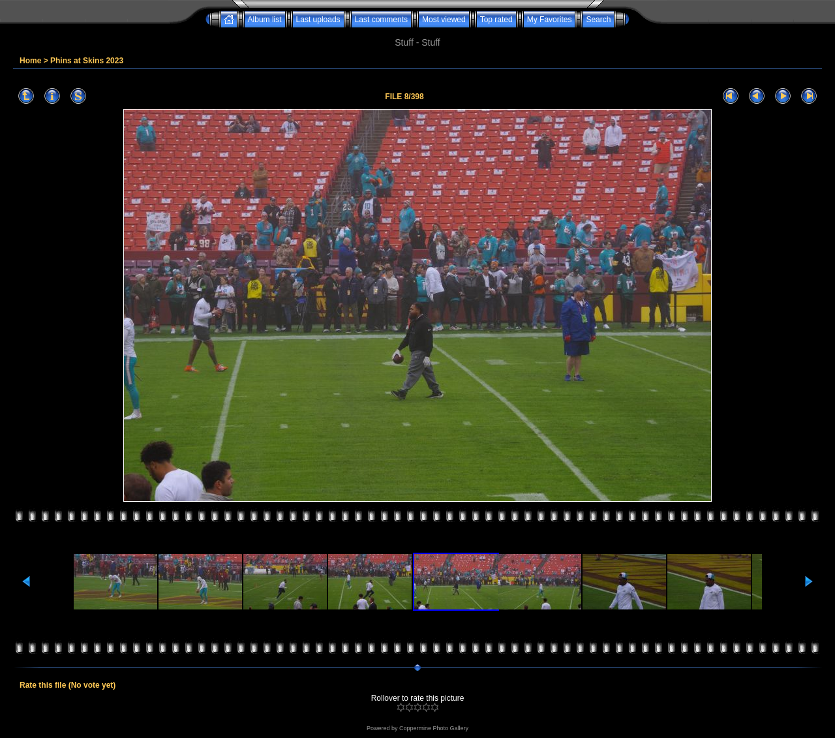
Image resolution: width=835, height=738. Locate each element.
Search (598, 19)
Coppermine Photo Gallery (433, 728)
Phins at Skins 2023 (86, 60)
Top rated (496, 19)
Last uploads (318, 19)
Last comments (381, 19)
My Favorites (549, 19)
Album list (265, 19)
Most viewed (444, 19)
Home (30, 60)
